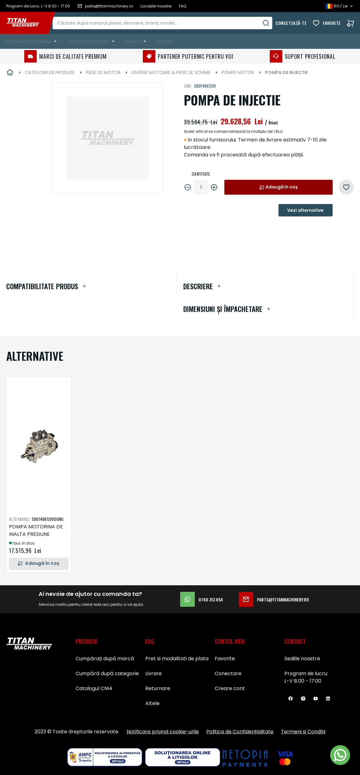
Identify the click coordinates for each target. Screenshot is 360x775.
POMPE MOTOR (238, 72)
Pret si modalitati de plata (176, 658)
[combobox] (168, 23)
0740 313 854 (201, 599)
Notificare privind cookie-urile (163, 731)
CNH (187, 85)
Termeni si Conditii (303, 731)
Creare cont (230, 688)
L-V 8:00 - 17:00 (302, 681)
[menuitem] (32, 41)
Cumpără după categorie (107, 673)
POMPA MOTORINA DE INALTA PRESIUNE (36, 530)
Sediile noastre (302, 658)
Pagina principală (10, 72)
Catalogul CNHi (94, 688)
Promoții (164, 41)
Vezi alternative (305, 210)
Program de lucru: (306, 673)
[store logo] (27, 23)
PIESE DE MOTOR (103, 72)
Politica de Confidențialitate (240, 731)
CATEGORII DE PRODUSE (50, 72)
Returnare (157, 688)
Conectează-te (291, 23)
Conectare (228, 673)
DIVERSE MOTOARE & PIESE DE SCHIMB (171, 72)
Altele (152, 703)
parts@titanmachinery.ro (274, 599)
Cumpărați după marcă (105, 658)
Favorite (332, 23)
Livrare (153, 673)
